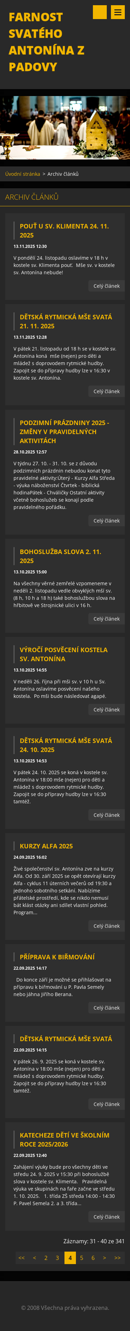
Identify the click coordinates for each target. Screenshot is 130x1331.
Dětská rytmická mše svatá (66, 1039)
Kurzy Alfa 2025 (46, 846)
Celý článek (107, 286)
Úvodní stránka (22, 174)
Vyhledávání (100, 12)
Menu (118, 12)
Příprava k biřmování (57, 957)
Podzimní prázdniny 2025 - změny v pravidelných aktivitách (64, 431)
